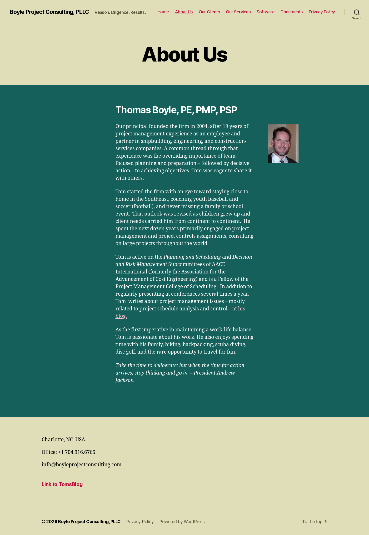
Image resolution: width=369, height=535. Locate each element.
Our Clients (209, 11)
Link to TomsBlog (62, 484)
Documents (291, 11)
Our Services (238, 11)
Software (265, 11)
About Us (184, 11)
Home (163, 11)
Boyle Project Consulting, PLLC (49, 12)
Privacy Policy (322, 11)
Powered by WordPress (182, 521)
